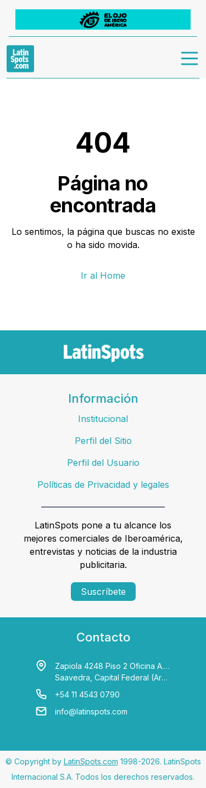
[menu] (190, 59)
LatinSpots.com (91, 761)
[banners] (103, 19)
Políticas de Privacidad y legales (103, 484)
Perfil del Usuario (103, 462)
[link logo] (20, 58)
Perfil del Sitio (103, 440)
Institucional (103, 418)
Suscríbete (103, 591)
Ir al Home (103, 275)
